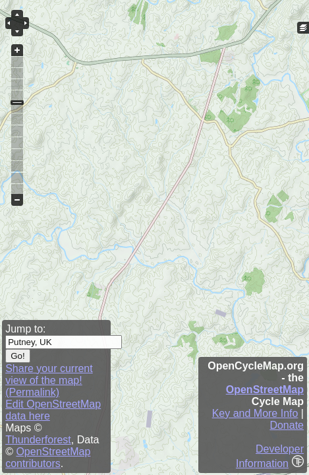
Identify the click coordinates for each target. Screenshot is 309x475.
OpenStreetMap (265, 389)
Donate (286, 425)
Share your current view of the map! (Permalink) (49, 380)
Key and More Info (255, 413)
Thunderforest (38, 439)
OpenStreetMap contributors (47, 457)
